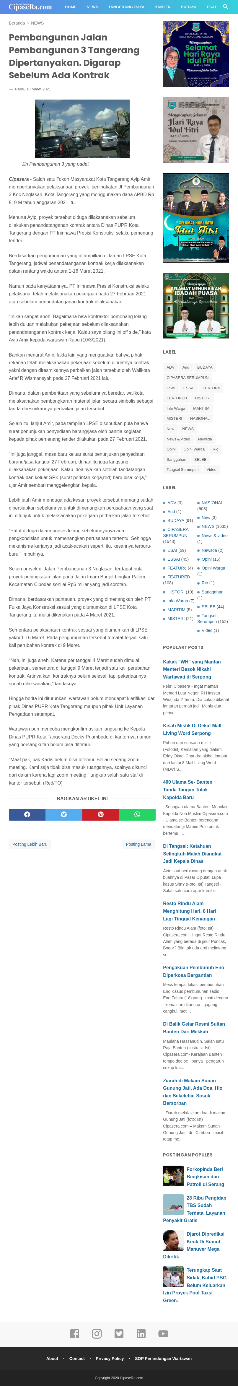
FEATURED (177, 398)
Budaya (189, 7)
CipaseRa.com (131, 1378)
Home (71, 7)
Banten (163, 7)
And (185, 367)
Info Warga (176, 408)
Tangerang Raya (126, 7)
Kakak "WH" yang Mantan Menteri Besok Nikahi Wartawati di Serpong (192, 669)
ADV (171, 367)
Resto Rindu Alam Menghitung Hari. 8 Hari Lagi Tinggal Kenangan (189, 911)
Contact (77, 1358)
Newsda (205, 439)
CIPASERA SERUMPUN (187, 377)
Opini (171, 449)
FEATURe (211, 388)
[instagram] (97, 1338)
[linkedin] (141, 1338)
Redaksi (23, 21)
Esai (211, 7)
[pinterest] (100, 815)
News (92, 7)
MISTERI (174, 418)
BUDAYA (205, 367)
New (170, 429)
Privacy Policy (110, 1358)
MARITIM (201, 408)
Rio (216, 449)
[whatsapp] (137, 815)
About (52, 1358)
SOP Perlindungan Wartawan (163, 1358)
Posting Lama (138, 844)
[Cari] (225, 8)
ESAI (171, 388)
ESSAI (189, 388)
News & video (178, 439)
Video (211, 469)
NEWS (188, 429)
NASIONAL (200, 418)
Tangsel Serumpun (182, 469)
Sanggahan (176, 459)
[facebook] (27, 815)
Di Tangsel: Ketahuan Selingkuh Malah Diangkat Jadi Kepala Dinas (192, 854)
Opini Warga (194, 449)
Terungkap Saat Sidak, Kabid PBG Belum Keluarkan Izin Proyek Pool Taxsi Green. (194, 1285)
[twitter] (63, 815)
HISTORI (203, 398)
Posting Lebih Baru (29, 844)
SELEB (200, 459)
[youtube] (163, 1338)
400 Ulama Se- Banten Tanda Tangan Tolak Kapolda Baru (187, 790)
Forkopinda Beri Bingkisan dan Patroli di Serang (205, 1177)
